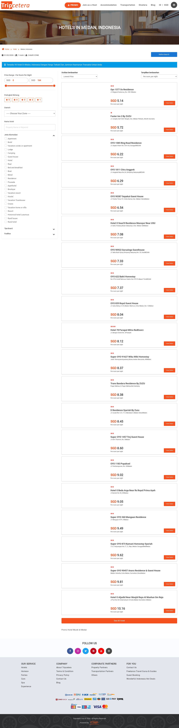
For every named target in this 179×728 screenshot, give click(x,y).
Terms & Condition (64, 671)
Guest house (13, 157)
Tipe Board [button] (8, 228)
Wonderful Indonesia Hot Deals (141, 679)
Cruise (10, 204)
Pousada (11, 182)
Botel (10, 142)
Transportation (127, 5)
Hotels (24, 667)
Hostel (10, 196)
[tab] (29, 134)
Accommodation (109, 5)
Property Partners (99, 667)
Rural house (12, 218)
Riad (9, 164)
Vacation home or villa (17, 207)
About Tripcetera (64, 667)
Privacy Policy (62, 675)
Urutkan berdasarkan (69, 73)
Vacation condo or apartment (20, 146)
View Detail (169, 103)
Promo (73, 5)
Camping (11, 153)
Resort (10, 211)
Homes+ (25, 671)
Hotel (10, 160)
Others (94, 675)
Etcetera (143, 5)
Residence (12, 178)
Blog (153, 5)
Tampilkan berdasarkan (150, 73)
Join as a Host (90, 5)
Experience (26, 686)
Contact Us (61, 679)
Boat (10, 171)
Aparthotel (12, 186)
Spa (23, 682)
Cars (23, 679)
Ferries (24, 675)
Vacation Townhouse (16, 200)
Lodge (10, 149)
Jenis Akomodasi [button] (10, 135)
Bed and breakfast (15, 168)
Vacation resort (14, 193)
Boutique (11, 189)
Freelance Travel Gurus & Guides (142, 671)
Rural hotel (12, 222)
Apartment (12, 139)
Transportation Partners (102, 671)
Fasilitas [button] (7, 234)
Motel (10, 175)
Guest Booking (133, 675)
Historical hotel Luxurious (18, 215)
